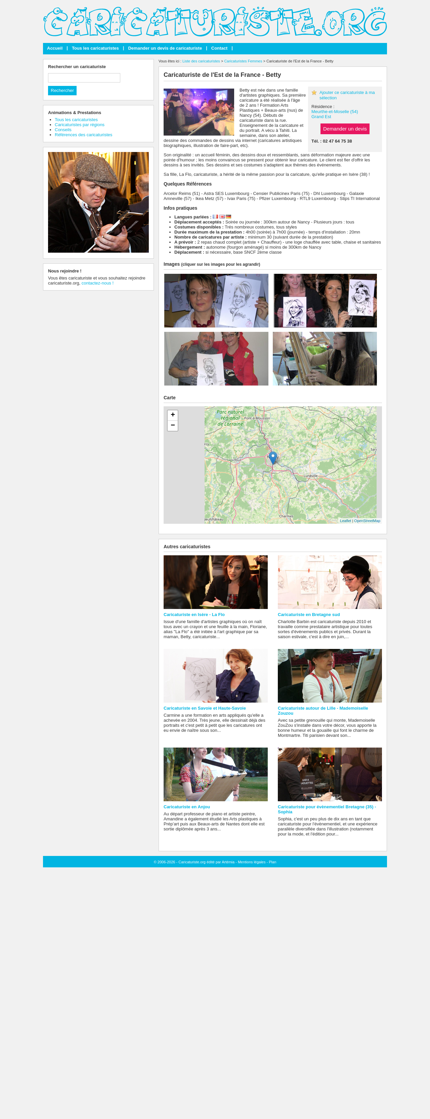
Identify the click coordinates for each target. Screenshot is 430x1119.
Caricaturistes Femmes (243, 61)
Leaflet (345, 521)
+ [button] (173, 415)
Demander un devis (345, 129)
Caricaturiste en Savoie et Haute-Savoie (205, 708)
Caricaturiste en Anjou (187, 806)
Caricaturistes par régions (79, 124)
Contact (219, 48)
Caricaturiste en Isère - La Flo (194, 614)
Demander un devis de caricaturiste (165, 48)
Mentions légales (252, 862)
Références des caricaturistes (83, 134)
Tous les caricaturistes (95, 48)
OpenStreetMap (367, 521)
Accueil (54, 48)
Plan (272, 862)
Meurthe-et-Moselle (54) (334, 111)
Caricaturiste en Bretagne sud (309, 614)
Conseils (63, 129)
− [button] (173, 426)
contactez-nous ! (98, 283)
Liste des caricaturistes (201, 61)
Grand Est (321, 116)
